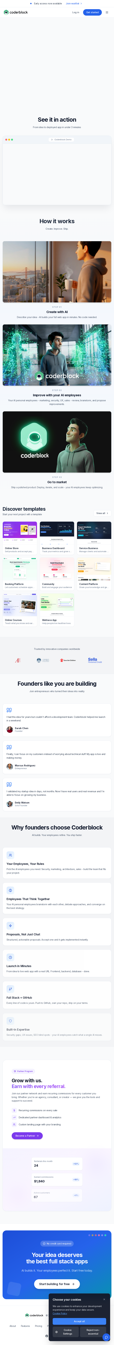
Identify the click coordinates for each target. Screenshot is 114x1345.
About (13, 1326)
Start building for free (57, 1284)
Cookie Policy (60, 1313)
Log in (75, 12)
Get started (92, 12)
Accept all (79, 1321)
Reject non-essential (93, 1332)
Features (25, 1326)
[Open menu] (107, 12)
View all (102, 513)
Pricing (38, 1326)
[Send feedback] (106, 1337)
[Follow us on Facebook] (46, 1336)
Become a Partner (27, 1135)
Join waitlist (74, 3)
